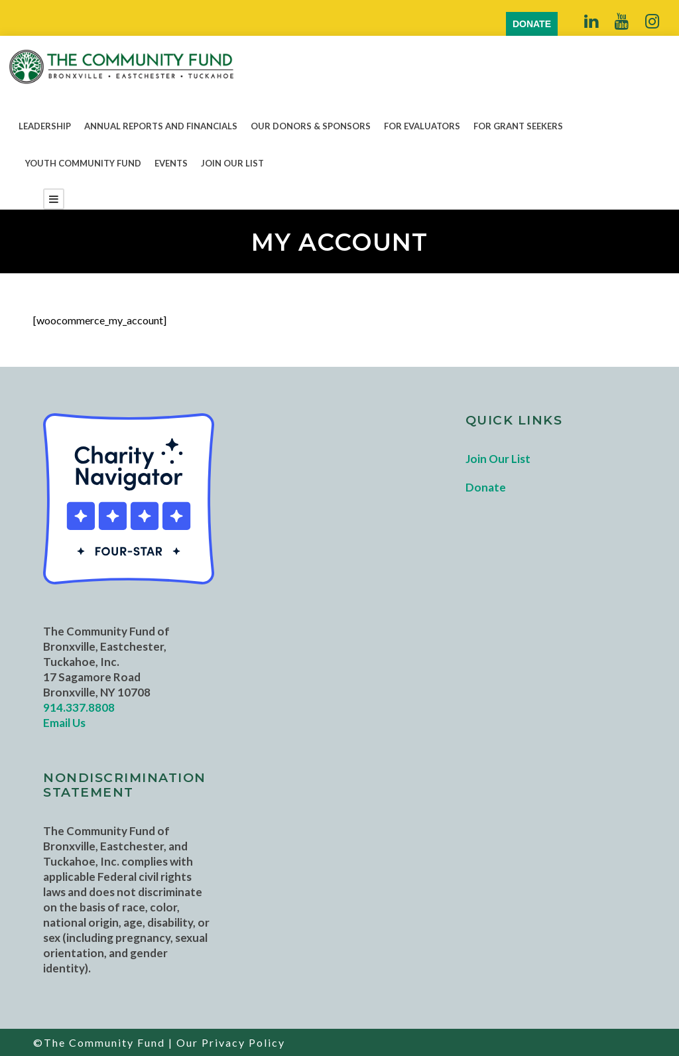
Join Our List (232, 163)
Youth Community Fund (83, 163)
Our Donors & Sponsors (311, 126)
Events (171, 163)
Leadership (45, 126)
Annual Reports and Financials (160, 126)
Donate (485, 487)
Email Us (64, 723)
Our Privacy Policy (230, 1042)
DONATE (532, 24)
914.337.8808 (79, 707)
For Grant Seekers (518, 126)
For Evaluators (422, 126)
